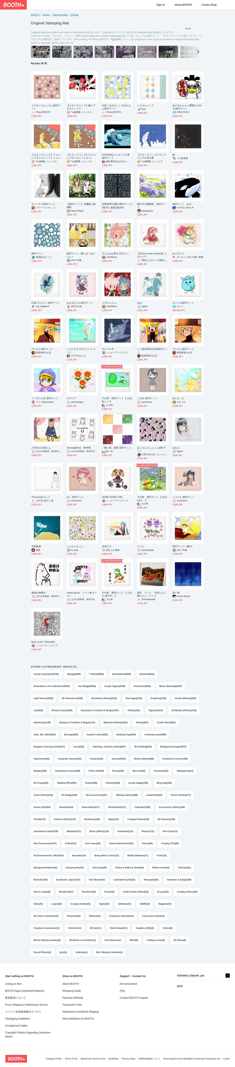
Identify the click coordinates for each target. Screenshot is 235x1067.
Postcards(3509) (142, 686)
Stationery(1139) (42, 722)
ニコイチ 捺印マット (183, 497)
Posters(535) (96, 759)
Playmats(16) (74, 916)
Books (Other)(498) (144, 759)
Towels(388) (91, 783)
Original (74, 14)
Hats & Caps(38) (42, 892)
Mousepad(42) (151, 879)
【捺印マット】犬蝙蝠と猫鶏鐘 (81, 206)
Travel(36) (109, 892)
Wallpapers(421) (185, 771)
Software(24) (124, 904)
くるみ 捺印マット (147, 398)
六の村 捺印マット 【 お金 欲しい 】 (117, 400)
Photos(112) (148, 831)
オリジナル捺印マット (43, 204)
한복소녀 (106, 546)
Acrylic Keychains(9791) (46, 674)
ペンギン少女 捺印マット (45, 398)
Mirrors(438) (139, 771)
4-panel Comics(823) (97, 734)
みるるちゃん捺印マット (80, 302)
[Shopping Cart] (226, 5)
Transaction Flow (72, 1004)
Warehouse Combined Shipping (80, 1011)
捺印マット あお (182, 204)
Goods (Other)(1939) (185, 698)
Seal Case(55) (100, 867)
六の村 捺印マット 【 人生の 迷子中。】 (117, 594)
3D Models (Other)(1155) (184, 710)
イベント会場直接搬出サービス (23, 1011)
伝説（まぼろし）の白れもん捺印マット (116, 107)
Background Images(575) (173, 746)
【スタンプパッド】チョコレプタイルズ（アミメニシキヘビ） (45, 156)
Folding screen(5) (156, 940)
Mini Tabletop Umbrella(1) (109, 952)
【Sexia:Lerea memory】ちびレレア (152, 255)
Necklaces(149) (92, 819)
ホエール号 (108, 349)
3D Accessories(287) (96, 795)
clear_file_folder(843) (45, 734)
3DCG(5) (133, 940)
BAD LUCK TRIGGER (43, 642)
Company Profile (53, 1059)
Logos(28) (56, 904)
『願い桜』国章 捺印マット (116, 447)
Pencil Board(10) (118, 928)
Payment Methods (72, 997)
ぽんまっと (178, 398)
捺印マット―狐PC (182, 546)
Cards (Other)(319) (43, 795)
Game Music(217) (91, 807)
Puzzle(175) (40, 819)
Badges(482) (40, 771)
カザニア (71, 398)
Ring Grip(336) (164, 783)
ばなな (176, 447)
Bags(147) (113, 819)
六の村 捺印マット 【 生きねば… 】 (152, 499)
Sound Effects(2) (42, 952)
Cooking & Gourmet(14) (121, 916)
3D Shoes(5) (179, 940)
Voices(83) (147, 843)
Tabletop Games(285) (127, 795)
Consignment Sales (16, 1025)
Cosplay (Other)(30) (187, 892)
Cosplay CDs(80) (170, 843)
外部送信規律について (149, 1059)
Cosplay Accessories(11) (47, 928)
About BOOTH (183, 4)
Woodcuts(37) (66, 892)
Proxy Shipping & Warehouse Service (26, 1004)
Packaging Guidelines (17, 1018)
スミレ (140, 546)
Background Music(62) (45, 867)
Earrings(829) (71, 734)
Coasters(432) (161, 771)
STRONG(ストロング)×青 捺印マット (117, 156)
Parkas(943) (142, 722)
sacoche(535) (119, 759)
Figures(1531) (156, 710)
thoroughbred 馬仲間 (79, 447)
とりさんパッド (145, 105)
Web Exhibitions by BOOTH (78, 1018)
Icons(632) (78, 746)
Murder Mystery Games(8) (47, 940)
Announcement (128, 983)
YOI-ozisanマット (40, 497)
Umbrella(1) (81, 952)
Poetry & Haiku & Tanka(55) (129, 867)
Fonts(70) (162, 855)
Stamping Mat (60, 14)
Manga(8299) (74, 674)
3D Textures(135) (166, 819)
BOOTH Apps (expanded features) (24, 990)
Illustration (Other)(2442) (104, 698)
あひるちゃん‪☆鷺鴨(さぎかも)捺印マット (187, 107)
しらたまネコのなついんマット (81, 350)
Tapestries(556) (42, 759)
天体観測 (36, 546)
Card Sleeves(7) (112, 940)
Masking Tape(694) (126, 734)
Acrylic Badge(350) (138, 783)
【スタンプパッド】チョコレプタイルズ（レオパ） (81, 156)
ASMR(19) (145, 904)
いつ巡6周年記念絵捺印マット (152, 350)
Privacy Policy (128, 1059)
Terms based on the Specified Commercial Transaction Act (191, 1059)
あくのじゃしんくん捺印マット (151, 449)
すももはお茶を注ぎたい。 (116, 253)
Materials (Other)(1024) (115, 722)
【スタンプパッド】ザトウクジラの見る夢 (151, 156)
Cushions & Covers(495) (175, 759)
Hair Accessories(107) (45, 843)
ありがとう (178, 253)
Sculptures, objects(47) (68, 879)
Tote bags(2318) (133, 698)
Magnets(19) (164, 904)
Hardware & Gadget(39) (179, 879)
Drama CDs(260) (42, 807)
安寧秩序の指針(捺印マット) (117, 204)
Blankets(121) (74, 831)
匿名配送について (15, 997)
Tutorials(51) (184, 867)
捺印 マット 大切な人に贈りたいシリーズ (151, 594)
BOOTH (35, 14)
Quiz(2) (63, 952)
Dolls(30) (38, 904)
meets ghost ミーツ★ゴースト (82, 594)
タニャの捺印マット (183, 302)
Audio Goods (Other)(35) (136, 892)
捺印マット (37, 253)
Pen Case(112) (170, 831)
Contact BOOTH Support (134, 997)
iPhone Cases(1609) (62, 710)
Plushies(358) (113, 783)
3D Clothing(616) (143, 746)
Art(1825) (38, 710)
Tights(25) (104, 904)
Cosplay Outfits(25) (80, 904)
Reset (188, 28)
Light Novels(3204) (43, 698)
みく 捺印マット (75, 497)
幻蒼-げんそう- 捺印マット (45, 302)
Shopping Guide (71, 990)
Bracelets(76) (79, 855)
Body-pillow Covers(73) (106, 855)
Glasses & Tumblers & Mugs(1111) (77, 722)
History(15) (95, 916)
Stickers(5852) (147, 674)
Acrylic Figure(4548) (114, 686)
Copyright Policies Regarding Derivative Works (27, 1034)
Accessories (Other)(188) (172, 807)
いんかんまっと (75, 546)
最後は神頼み (38, 592)
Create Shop (209, 4)
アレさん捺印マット (42, 349)
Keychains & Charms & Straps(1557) (100, 710)
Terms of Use (71, 1059)
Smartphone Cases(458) (67, 771)
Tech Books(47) (97, 879)
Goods (45, 14)
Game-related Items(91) (121, 843)
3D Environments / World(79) (49, 855)
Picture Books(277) (181, 795)
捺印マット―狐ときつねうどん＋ (81, 255)
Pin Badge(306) (69, 795)
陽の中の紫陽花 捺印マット (151, 206)
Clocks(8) (167, 928)
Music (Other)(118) (99, 831)
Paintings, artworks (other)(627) (109, 746)
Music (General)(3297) (170, 686)
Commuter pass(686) (155, 734)
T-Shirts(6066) (96, 674)
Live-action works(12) (153, 916)
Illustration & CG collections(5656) (51, 686)
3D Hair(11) (95, 928)
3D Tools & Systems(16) (46, 916)
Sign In (160, 4)
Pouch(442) (118, 771)
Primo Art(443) (96, 771)
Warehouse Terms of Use (93, 1059)
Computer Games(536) (70, 759)
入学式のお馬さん (41, 447)
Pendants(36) (89, 892)
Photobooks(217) (117, 807)
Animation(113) (125, 831)
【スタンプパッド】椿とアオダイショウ (81, 107)
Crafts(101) (71, 843)
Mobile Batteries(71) (137, 855)
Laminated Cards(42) (124, 879)
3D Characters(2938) (72, 698)
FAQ (122, 990)
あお (139, 302)
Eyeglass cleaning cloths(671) (49, 746)
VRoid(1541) (133, 710)
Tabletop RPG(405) (66, 783)
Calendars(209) (142, 807)
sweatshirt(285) (154, 795)
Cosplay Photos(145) (138, 819)
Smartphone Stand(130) (46, 831)
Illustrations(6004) (121, 674)
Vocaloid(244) (66, 807)
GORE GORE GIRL (112, 497)
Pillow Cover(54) (160, 867)
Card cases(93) (93, 843)
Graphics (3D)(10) (145, 928)
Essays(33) (163, 892)
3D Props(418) (41, 783)
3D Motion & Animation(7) (82, 940)
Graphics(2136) (159, 698)
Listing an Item (13, 983)
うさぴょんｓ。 (110, 302)
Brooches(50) (41, 879)
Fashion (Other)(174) (64, 819)
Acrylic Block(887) (166, 722)
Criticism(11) (75, 928)
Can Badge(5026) (87, 686)
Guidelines (113, 1059)
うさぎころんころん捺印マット (45, 107)
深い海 (176, 592)
